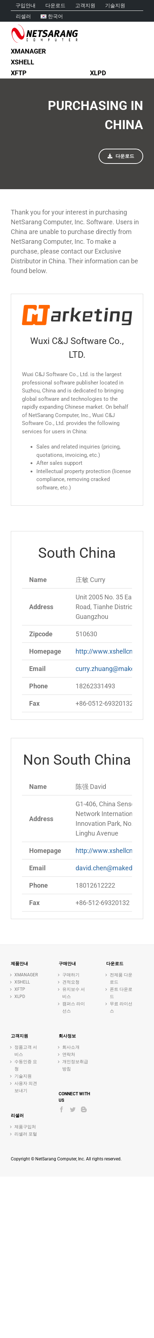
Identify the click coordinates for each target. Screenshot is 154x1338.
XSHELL (22, 982)
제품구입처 (25, 1126)
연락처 (68, 1054)
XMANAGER (26, 974)
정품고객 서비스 (25, 1051)
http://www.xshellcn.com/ (113, 651)
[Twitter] (73, 1109)
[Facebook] (61, 1109)
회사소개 (71, 1047)
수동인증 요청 (25, 1065)
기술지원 (23, 1076)
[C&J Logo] (77, 308)
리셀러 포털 (25, 1134)
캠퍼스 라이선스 (73, 1007)
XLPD (19, 996)
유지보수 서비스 (73, 993)
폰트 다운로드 (121, 993)
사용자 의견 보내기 (25, 1087)
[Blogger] (84, 1109)
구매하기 (71, 974)
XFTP (19, 989)
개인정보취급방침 (75, 1065)
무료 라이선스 (121, 1007)
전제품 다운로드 (121, 978)
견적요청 (71, 982)
